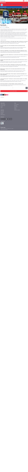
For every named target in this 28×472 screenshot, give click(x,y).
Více (25, 8)
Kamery (19, 8)
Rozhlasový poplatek (17, 314)
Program (1, 8)
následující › (27, 269)
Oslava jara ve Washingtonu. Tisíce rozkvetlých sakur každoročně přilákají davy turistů (13, 124)
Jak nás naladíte (16, 308)
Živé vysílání (2, 315)
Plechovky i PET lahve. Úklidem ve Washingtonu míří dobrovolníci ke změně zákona (13, 184)
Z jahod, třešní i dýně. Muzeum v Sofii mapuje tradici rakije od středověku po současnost (14, 84)
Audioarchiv (9, 8)
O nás (22, 8)
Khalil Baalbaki (3, 55)
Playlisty (13, 8)
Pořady (5, 8)
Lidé (16, 8)
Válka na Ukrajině (3, 308)
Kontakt (15, 313)
